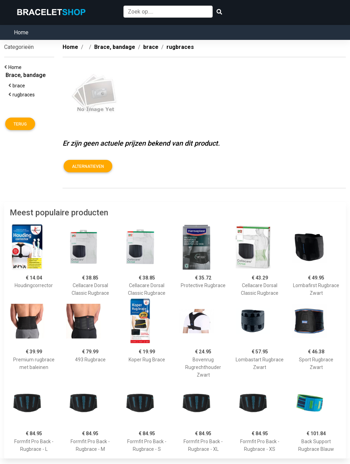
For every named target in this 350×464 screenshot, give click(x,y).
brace (20, 85)
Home (21, 32)
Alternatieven (88, 166)
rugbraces (25, 94)
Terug (20, 124)
